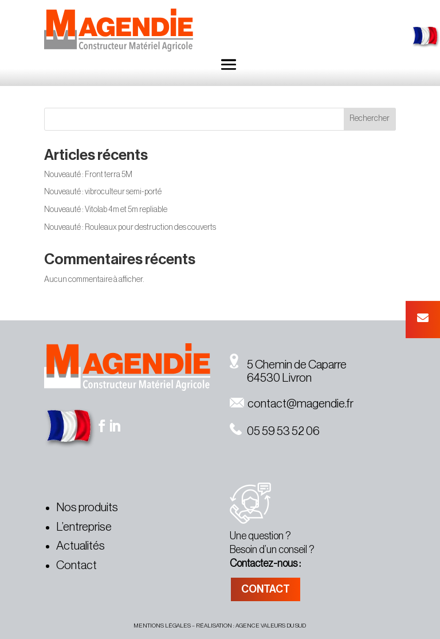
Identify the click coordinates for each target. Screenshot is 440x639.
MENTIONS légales (162, 626)
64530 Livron (271, 378)
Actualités (80, 546)
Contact (76, 565)
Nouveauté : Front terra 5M (88, 175)
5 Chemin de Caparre (288, 365)
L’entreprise (84, 527)
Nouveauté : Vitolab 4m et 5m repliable (105, 210)
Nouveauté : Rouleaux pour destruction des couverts (130, 228)
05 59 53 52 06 (275, 431)
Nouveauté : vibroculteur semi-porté (103, 192)
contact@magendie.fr (291, 404)
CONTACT (265, 589)
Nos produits (87, 507)
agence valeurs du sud (270, 626)
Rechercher (369, 119)
